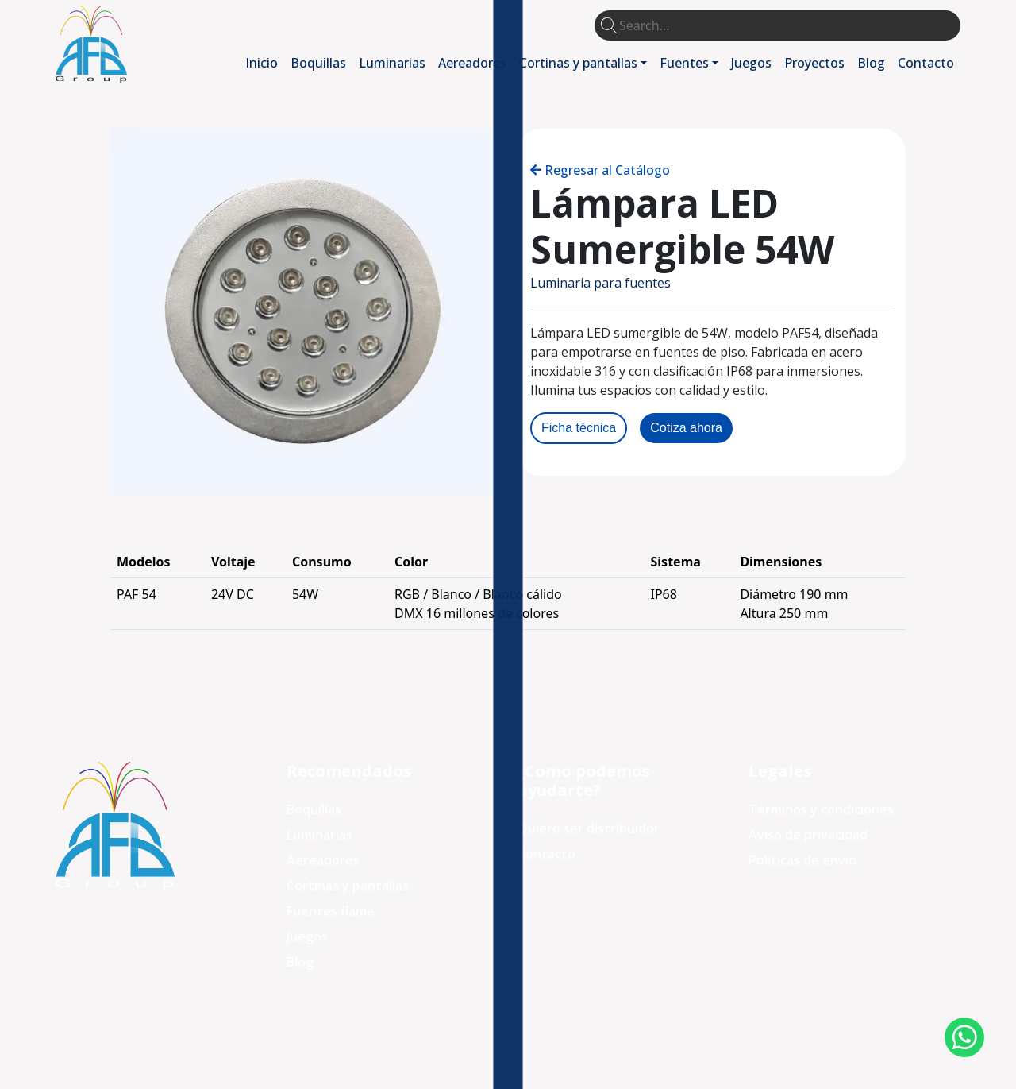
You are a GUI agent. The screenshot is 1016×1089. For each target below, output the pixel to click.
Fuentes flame (331, 911)
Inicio (261, 62)
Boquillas (318, 62)
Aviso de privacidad (808, 835)
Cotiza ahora (686, 427)
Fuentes (684, 62)
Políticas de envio (802, 860)
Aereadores (472, 62)
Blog (871, 62)
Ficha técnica (578, 427)
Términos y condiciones (821, 809)
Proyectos (814, 62)
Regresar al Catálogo (607, 170)
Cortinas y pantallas (578, 62)
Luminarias (392, 62)
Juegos (751, 62)
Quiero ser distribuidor (589, 828)
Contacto (926, 62)
